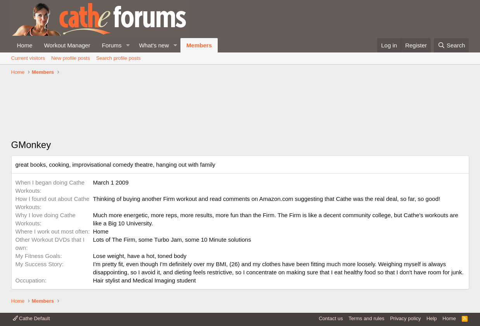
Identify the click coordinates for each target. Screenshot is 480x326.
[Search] (451, 45)
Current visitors (28, 58)
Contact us (331, 318)
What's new (154, 45)
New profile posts (70, 58)
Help (431, 318)
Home (25, 45)
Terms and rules (366, 318)
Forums (111, 45)
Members (199, 45)
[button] (127, 45)
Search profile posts (118, 58)
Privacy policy (405, 318)
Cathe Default (31, 318)
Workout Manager (67, 45)
